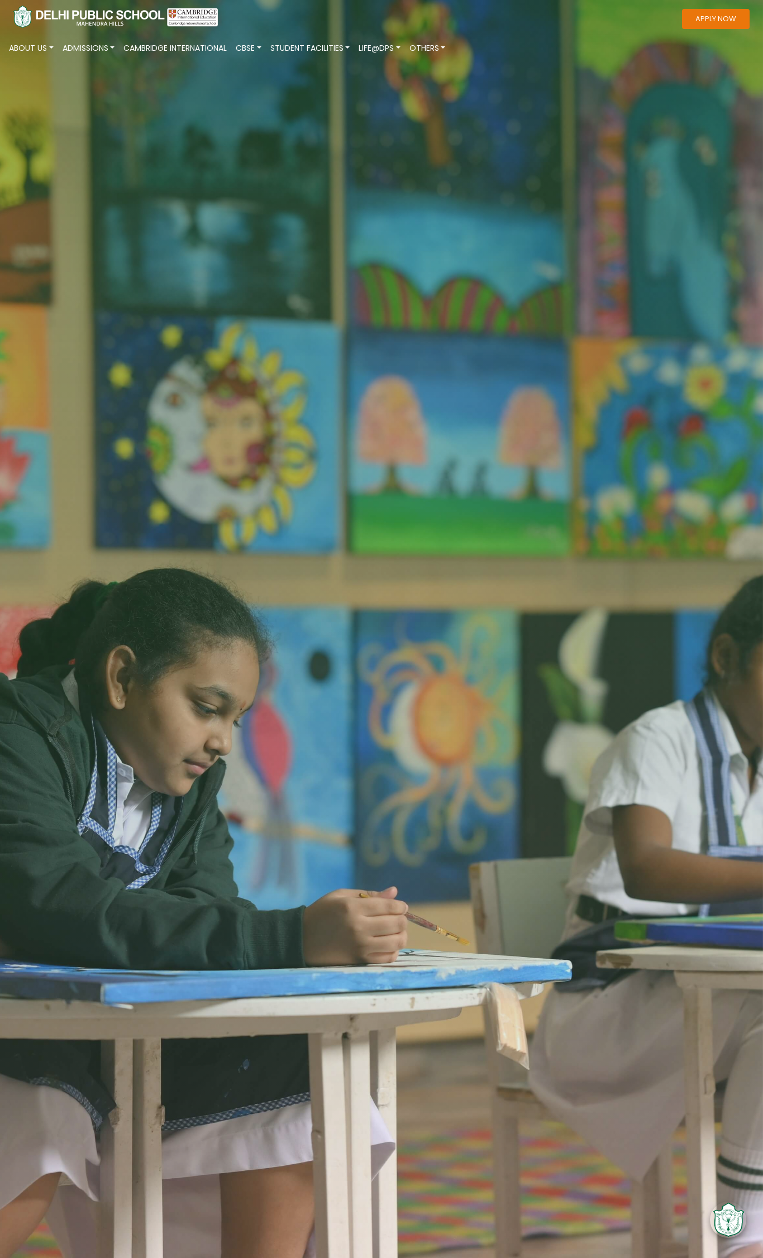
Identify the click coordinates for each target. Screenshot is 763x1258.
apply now (715, 18)
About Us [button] (28, 48)
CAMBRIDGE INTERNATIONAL (175, 48)
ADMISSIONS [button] (85, 48)
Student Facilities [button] (307, 48)
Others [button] (424, 48)
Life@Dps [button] (376, 48)
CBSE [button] (245, 48)
